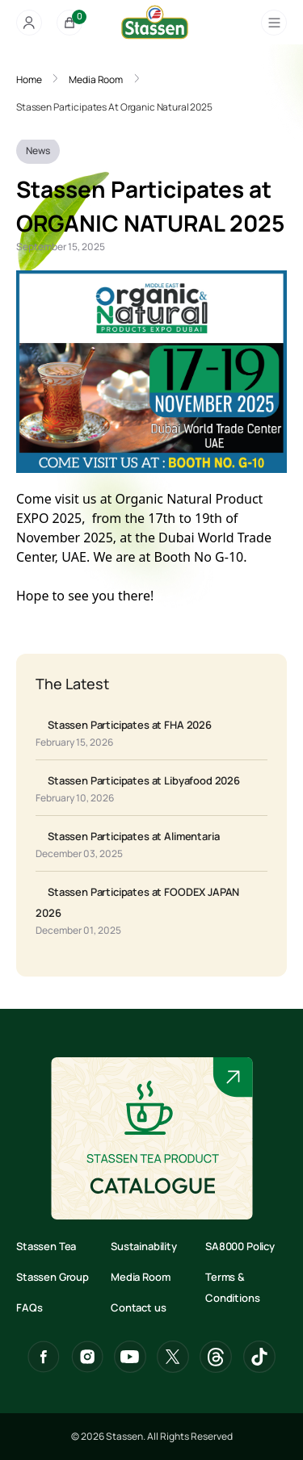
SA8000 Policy (240, 1246)
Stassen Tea (46, 1246)
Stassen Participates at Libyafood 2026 (144, 780)
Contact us (138, 1307)
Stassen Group (52, 1277)
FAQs (29, 1307)
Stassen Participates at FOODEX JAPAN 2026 (137, 902)
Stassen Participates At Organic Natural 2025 (114, 107)
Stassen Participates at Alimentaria (133, 836)
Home (28, 79)
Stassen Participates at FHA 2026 (130, 724)
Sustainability (144, 1246)
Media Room (96, 79)
